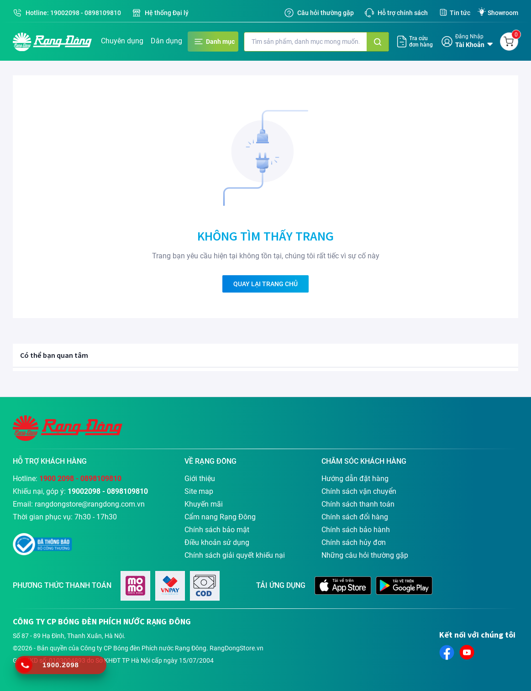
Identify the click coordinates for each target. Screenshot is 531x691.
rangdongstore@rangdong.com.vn (90, 504)
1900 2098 (56, 478)
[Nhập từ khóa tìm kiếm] (305, 41)
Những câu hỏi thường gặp (364, 555)
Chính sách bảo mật (216, 529)
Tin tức (460, 12)
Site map (198, 491)
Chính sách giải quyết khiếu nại (234, 555)
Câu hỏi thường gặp (325, 12)
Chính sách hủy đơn (353, 542)
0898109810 (102, 12)
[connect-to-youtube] (466, 652)
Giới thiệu (199, 478)
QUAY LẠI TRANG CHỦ (265, 284)
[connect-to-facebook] (446, 652)
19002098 (64, 12)
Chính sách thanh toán (357, 504)
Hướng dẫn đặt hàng (355, 478)
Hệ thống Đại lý (167, 12)
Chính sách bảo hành (355, 529)
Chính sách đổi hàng (354, 517)
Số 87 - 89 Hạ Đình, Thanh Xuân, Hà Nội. (69, 635)
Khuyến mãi (203, 504)
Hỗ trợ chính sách (403, 12)
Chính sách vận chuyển (358, 491)
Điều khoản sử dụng (216, 542)
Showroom (503, 12)
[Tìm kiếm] (378, 41)
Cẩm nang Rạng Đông (220, 517)
